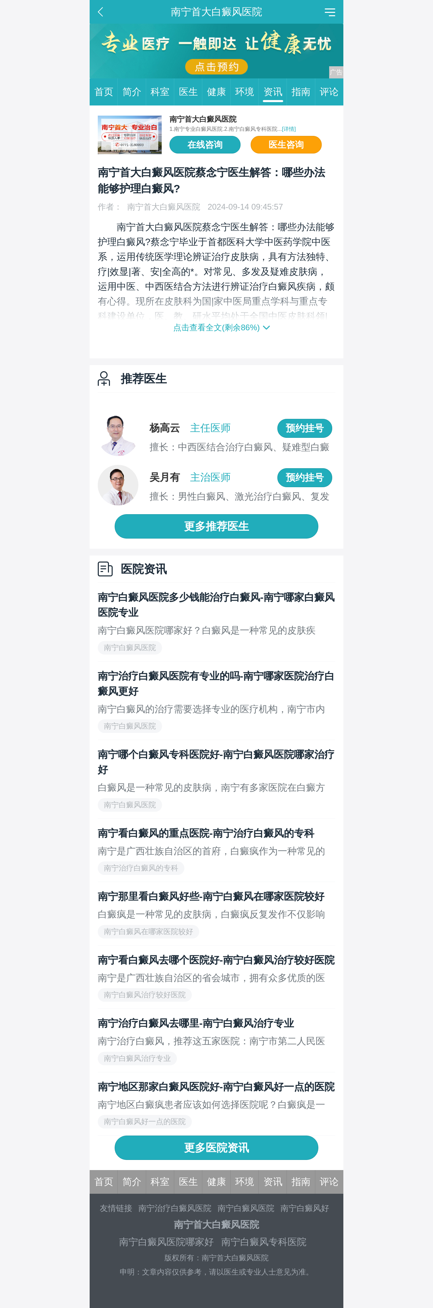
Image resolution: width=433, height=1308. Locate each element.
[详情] (289, 129)
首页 (106, 91)
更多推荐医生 (216, 526)
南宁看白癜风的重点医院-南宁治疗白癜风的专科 (206, 833)
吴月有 (165, 477)
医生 (191, 91)
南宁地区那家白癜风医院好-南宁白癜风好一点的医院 (216, 1086)
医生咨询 (286, 145)
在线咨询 (205, 145)
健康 (219, 91)
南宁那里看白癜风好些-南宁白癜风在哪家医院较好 (211, 896)
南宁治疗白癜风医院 (174, 1208)
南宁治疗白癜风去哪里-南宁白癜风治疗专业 (196, 1023)
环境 (247, 91)
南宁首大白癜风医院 (202, 119)
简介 (134, 91)
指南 (303, 91)
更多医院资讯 (216, 1148)
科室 (162, 91)
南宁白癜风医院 (246, 1208)
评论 (329, 92)
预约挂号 (305, 428)
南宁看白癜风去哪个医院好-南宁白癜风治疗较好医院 (216, 960)
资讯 (275, 91)
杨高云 (165, 427)
